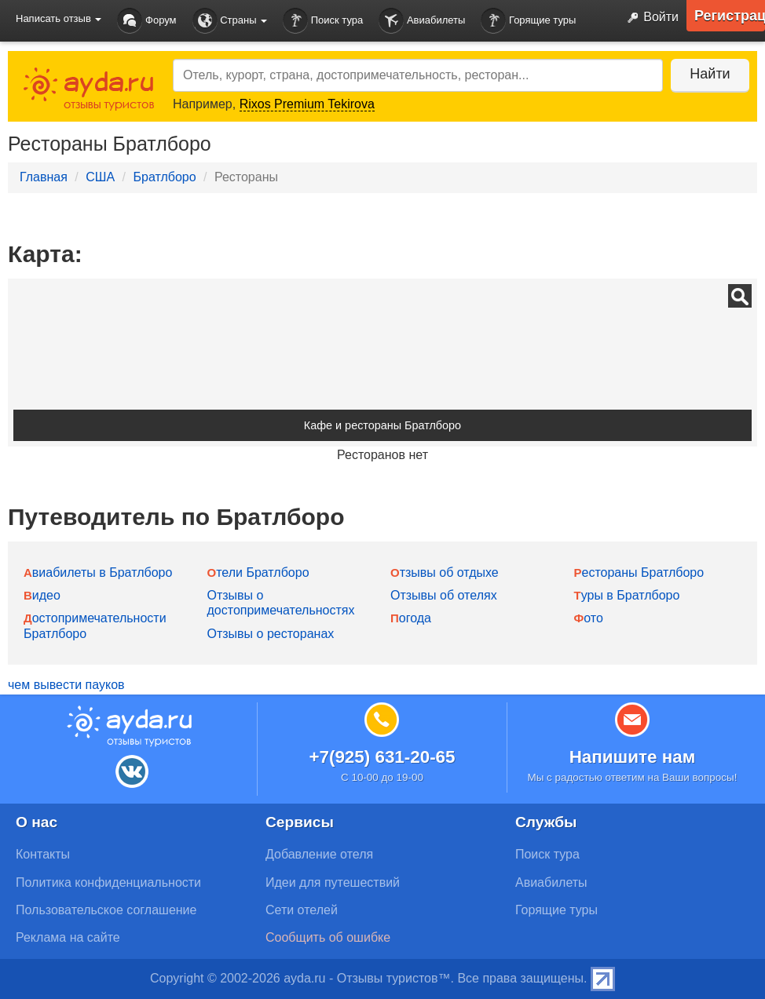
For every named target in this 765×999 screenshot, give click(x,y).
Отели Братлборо (258, 572)
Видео (42, 595)
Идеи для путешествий (332, 882)
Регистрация (729, 16)
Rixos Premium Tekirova (307, 104)
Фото (588, 618)
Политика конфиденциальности (108, 882)
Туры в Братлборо (627, 595)
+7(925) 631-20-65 (382, 757)
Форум (146, 21)
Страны (230, 21)
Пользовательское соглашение (106, 910)
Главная (44, 177)
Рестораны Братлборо (639, 572)
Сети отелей (301, 910)
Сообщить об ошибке (327, 937)
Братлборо (164, 177)
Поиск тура (323, 21)
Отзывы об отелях (443, 595)
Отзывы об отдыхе (444, 572)
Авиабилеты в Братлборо (98, 572)
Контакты (43, 854)
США (100, 177)
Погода (410, 618)
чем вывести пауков (66, 684)
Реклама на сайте (68, 937)
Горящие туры (528, 21)
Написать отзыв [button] (58, 18)
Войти (649, 18)
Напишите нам (632, 757)
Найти (710, 74)
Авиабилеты (422, 21)
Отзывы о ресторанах (271, 633)
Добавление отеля (319, 854)
